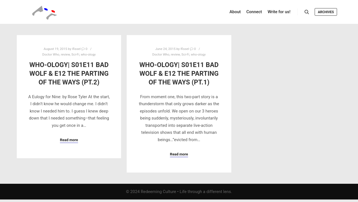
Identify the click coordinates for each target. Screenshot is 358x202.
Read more (69, 140)
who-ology (88, 54)
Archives (326, 12)
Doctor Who (50, 54)
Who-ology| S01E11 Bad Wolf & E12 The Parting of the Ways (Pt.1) (178, 73)
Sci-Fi (75, 54)
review (65, 54)
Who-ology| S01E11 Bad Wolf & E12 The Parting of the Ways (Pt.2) (69, 73)
